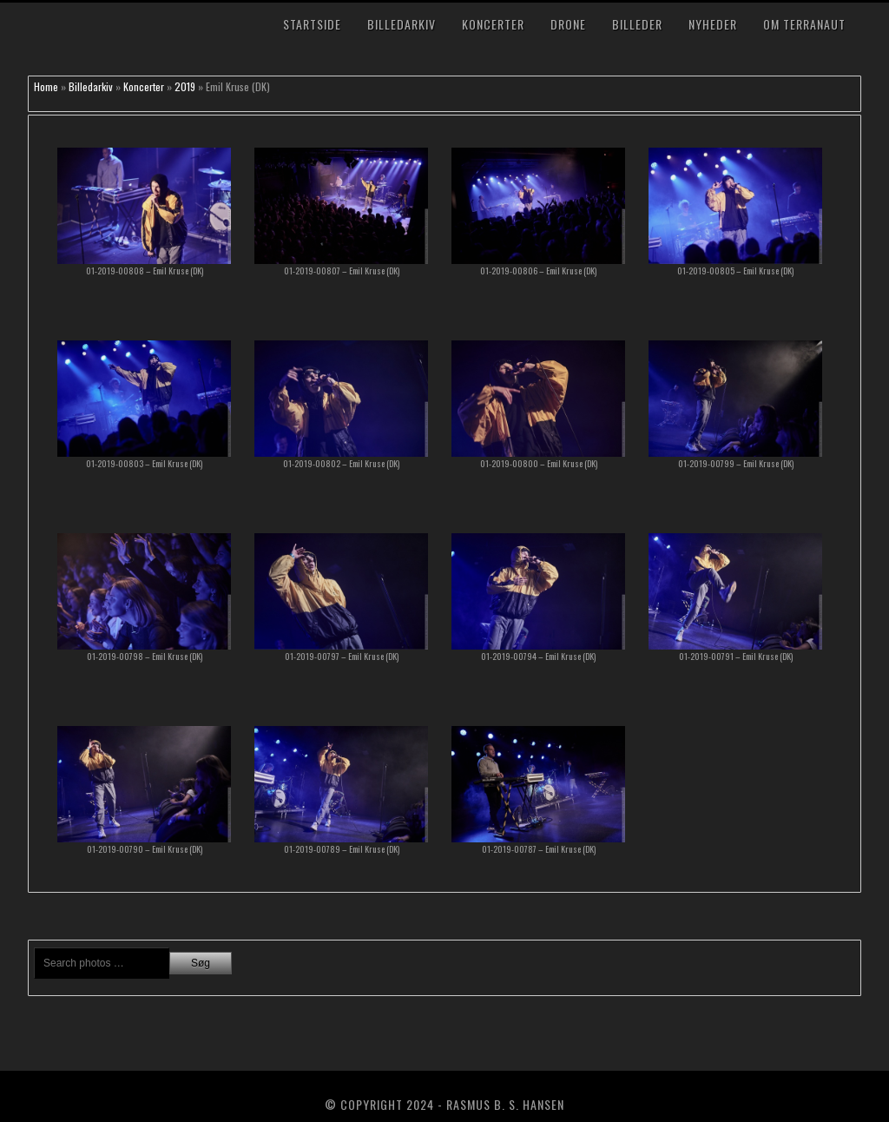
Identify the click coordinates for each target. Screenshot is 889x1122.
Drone (568, 24)
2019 (185, 86)
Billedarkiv (401, 24)
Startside (312, 24)
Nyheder (712, 24)
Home (46, 86)
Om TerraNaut (804, 24)
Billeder (637, 24)
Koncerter (493, 24)
